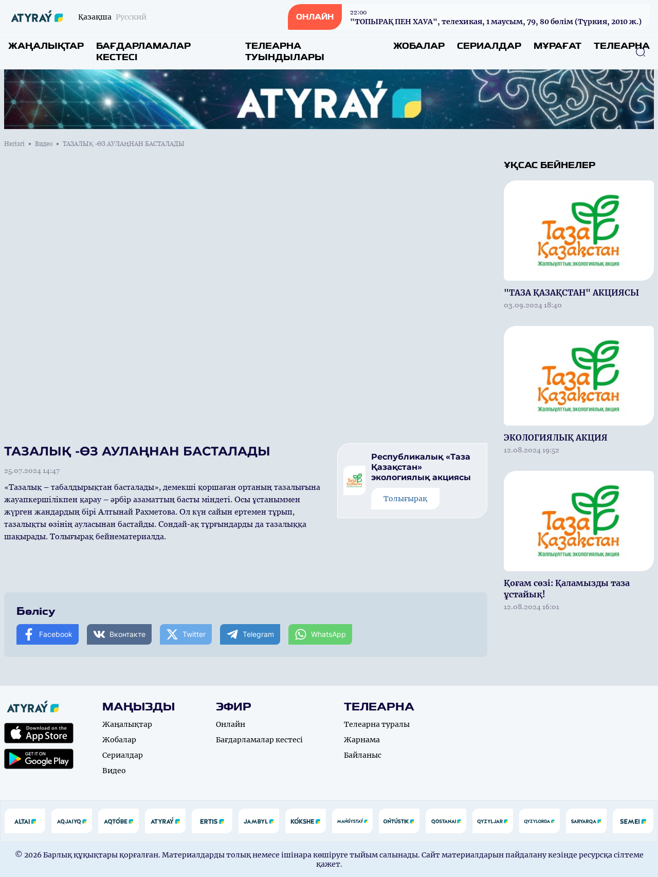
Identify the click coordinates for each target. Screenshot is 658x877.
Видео (43, 144)
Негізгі (14, 144)
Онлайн (230, 724)
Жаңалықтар (46, 46)
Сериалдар (489, 46)
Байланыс (362, 755)
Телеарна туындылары (284, 51)
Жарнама (362, 739)
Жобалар (419, 46)
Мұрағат (557, 46)
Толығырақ (405, 498)
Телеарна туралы (377, 724)
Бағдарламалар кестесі (143, 51)
